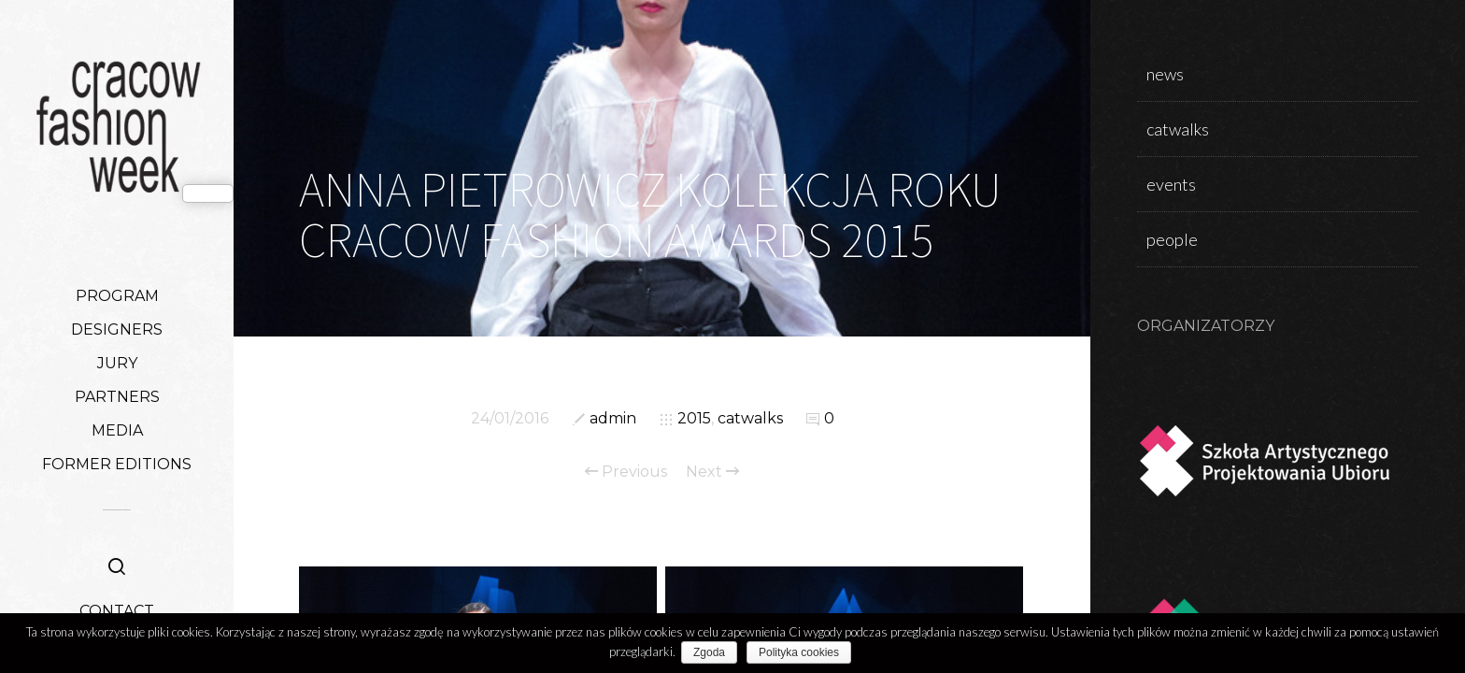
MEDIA (117, 430)
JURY (117, 363)
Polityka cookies (802, 652)
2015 (694, 418)
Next (712, 472)
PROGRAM (117, 296)
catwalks (750, 418)
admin (613, 418)
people (1172, 239)
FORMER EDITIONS (117, 464)
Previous (626, 472)
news (1165, 74)
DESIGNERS (117, 329)
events (1171, 184)
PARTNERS (117, 397)
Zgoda (713, 652)
